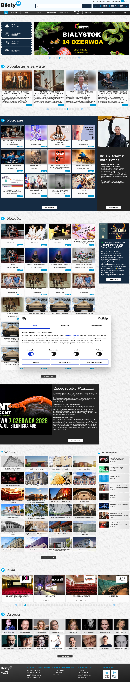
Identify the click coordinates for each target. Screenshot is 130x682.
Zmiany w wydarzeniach (34, 676)
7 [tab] (70, 58)
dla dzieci (88, 12)
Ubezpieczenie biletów (33, 677)
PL (122, 1)
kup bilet (29, 105)
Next (79, 58)
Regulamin (81, 670)
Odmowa (36, 362)
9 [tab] (76, 58)
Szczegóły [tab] (65, 325)
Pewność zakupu (83, 672)
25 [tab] (83, 605)
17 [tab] (62, 605)
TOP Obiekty (10, 452)
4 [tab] (62, 58)
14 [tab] (54, 605)
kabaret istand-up (76, 12)
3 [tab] (60, 58)
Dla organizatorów (58, 670)
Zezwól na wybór (65, 362)
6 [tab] (68, 58)
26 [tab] (86, 605)
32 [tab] (102, 605)
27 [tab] (89, 605)
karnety (113, 12)
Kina (11, 570)
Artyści (13, 614)
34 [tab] (107, 605)
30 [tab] (97, 605)
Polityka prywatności (84, 676)
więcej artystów (65, 656)
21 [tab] (73, 605)
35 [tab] (110, 605)
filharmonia (51, 12)
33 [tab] (105, 605)
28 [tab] (91, 605)
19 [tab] (68, 605)
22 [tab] (76, 605)
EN (126, 1)
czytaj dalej (114, 279)
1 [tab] (54, 58)
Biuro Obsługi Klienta (33, 670)
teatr (39, 12)
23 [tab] (78, 605)
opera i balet (64, 12)
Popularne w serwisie (26, 66)
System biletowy (57, 672)
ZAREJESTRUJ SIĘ (104, 1)
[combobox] (58, 6)
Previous (50, 58)
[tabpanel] (81, 38)
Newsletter (30, 674)
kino (26, 12)
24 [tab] (81, 605)
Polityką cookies (72, 335)
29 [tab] (94, 605)
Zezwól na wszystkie (94, 362)
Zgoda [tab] (34, 325)
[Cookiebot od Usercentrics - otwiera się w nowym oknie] (99, 318)
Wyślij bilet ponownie (33, 672)
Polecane (15, 120)
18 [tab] (65, 605)
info (22, 368)
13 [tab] (52, 605)
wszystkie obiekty (48, 558)
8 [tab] (73, 58)
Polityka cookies (83, 674)
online (101, 12)
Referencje (55, 674)
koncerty (14, 12)
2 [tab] (57, 58)
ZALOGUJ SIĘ (116, 1)
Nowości (14, 218)
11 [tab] (78, 109)
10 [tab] (76, 109)
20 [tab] (70, 605)
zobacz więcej (49, 207)
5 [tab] (65, 58)
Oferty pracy (82, 677)
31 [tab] (99, 605)
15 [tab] (57, 605)
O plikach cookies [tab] (95, 325)
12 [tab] (49, 605)
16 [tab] (60, 605)
